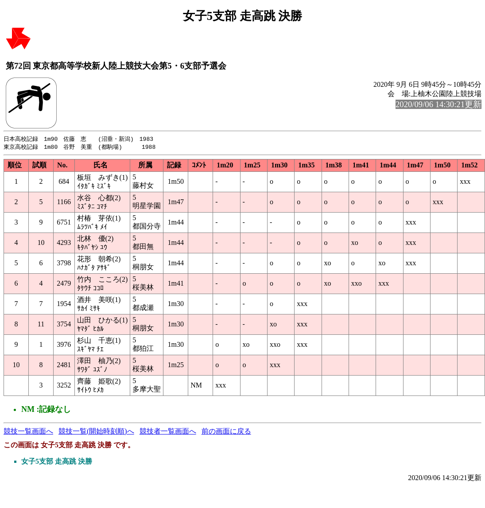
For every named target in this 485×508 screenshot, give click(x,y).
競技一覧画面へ (28, 432)
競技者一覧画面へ (168, 432)
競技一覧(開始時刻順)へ (96, 432)
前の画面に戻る (226, 432)
